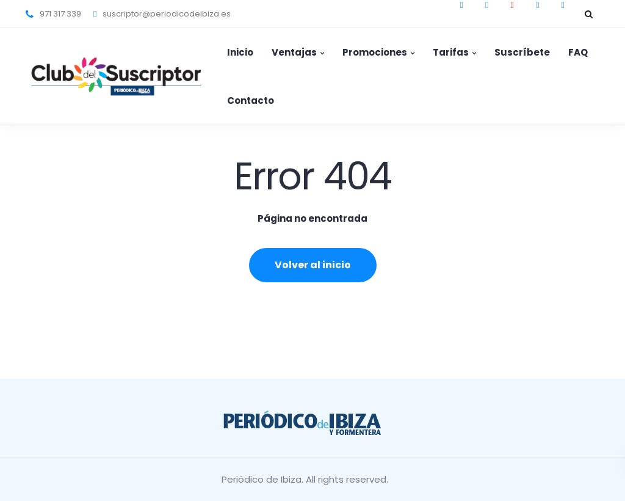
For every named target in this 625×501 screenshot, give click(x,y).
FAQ (578, 52)
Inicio (240, 52)
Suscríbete (522, 52)
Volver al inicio (313, 265)
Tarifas (451, 52)
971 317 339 (60, 14)
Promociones (374, 52)
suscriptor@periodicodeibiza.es (167, 14)
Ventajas (294, 52)
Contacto (250, 100)
